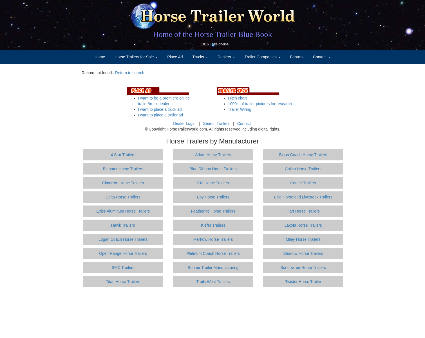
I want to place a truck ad (160, 109)
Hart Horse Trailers (303, 211)
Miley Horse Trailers (303, 239)
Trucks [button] (200, 57)
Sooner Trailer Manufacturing (213, 267)
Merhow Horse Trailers (213, 239)
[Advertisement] (212, 312)
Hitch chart (237, 98)
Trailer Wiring (239, 109)
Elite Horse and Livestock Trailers (303, 197)
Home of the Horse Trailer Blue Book (212, 34)
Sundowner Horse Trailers (303, 267)
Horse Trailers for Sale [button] (136, 57)
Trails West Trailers (213, 281)
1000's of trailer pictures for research (260, 103)
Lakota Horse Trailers (303, 225)
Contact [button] (321, 57)
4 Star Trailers (123, 155)
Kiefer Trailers (213, 225)
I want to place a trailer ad (160, 115)
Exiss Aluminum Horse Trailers (123, 211)
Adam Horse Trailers (213, 155)
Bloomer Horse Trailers (123, 169)
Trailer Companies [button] (263, 57)
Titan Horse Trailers (123, 281)
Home (100, 57)
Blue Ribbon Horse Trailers (212, 169)
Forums (296, 57)
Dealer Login (184, 123)
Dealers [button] (226, 57)
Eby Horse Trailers (213, 197)
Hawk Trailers (123, 225)
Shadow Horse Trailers (303, 253)
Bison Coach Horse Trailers (303, 155)
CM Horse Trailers (213, 183)
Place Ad (175, 57)
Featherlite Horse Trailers (213, 211)
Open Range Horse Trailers (123, 253)
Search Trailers (216, 123)
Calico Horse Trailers (303, 169)
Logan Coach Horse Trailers (123, 239)
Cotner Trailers (303, 183)
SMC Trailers (123, 267)
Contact (244, 123)
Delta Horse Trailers (123, 197)
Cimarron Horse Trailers (123, 183)
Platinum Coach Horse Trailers (213, 253)
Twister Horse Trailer (303, 281)
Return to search (129, 72)
